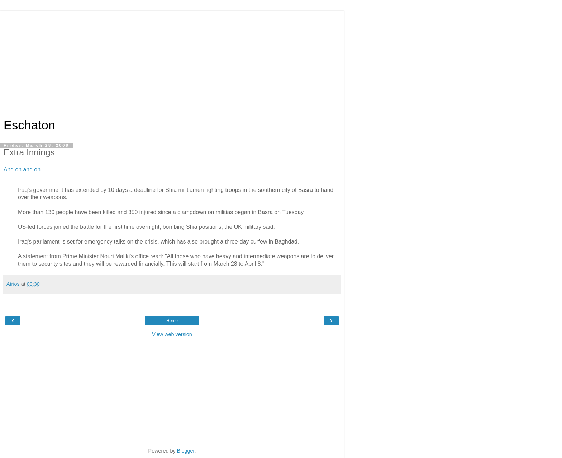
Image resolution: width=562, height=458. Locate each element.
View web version (172, 334)
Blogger (186, 451)
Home (172, 320)
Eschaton (29, 125)
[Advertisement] (172, 61)
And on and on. (23, 169)
